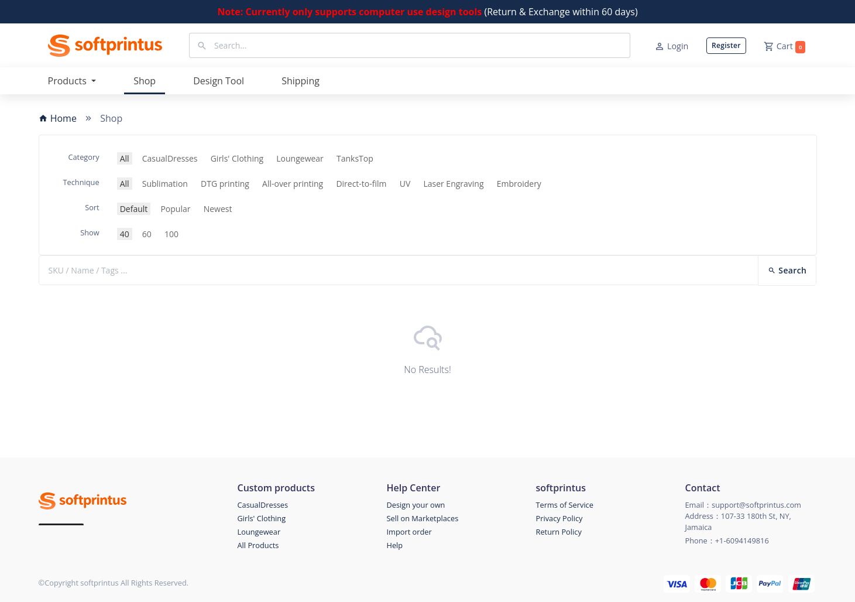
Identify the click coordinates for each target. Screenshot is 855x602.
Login (671, 46)
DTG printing (225, 183)
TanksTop (354, 158)
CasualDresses (170, 158)
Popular (175, 208)
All (124, 158)
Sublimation (165, 183)
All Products (258, 545)
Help (395, 545)
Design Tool (218, 80)
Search (787, 270)
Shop (144, 80)
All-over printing (292, 183)
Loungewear (300, 158)
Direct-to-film (361, 183)
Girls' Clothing (237, 158)
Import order (409, 531)
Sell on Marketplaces (423, 518)
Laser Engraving (453, 183)
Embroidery (519, 183)
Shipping (300, 80)
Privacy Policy (559, 518)
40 (124, 234)
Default (134, 208)
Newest (218, 208)
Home (58, 118)
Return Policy (559, 531)
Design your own (416, 505)
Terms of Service (564, 505)
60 (147, 234)
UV (405, 183)
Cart (785, 46)
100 (171, 234)
